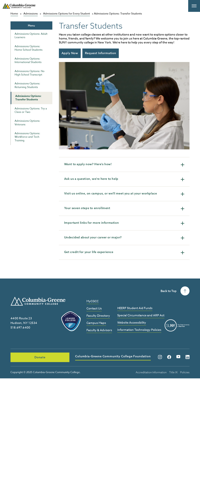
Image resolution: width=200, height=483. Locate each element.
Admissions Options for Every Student (66, 13)
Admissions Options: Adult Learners (31, 35)
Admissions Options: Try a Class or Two (31, 110)
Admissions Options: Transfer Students (28, 98)
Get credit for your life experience (124, 252)
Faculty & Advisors (99, 330)
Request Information (100, 53)
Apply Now (70, 53)
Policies (184, 371)
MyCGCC (92, 301)
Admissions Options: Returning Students (27, 85)
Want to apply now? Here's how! (124, 164)
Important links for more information (124, 223)
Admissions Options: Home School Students (28, 48)
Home (14, 13)
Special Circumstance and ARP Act (140, 316)
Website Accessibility (131, 323)
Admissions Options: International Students (28, 60)
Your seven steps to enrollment (124, 208)
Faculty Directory (98, 316)
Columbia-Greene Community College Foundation (92, 356)
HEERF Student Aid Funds (134, 308)
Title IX (173, 371)
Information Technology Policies (139, 330)
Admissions (30, 13)
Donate (29, 357)
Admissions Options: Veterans (27, 122)
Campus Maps (96, 323)
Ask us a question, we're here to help (124, 179)
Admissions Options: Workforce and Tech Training (27, 136)
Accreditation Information (151, 371)
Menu (31, 25)
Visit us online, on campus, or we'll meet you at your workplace (124, 193)
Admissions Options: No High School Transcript (29, 73)
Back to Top (175, 290)
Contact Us (94, 309)
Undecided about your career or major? (124, 237)
